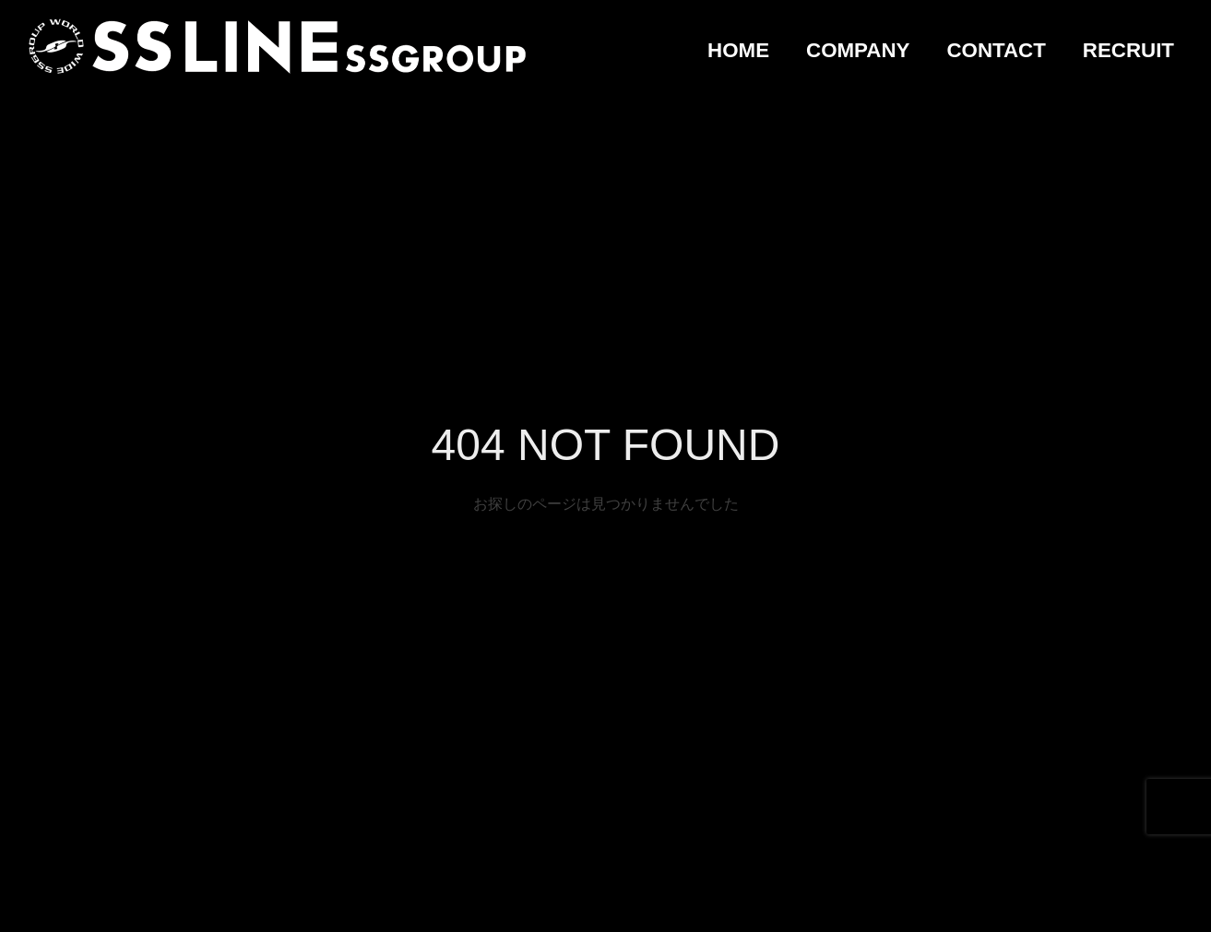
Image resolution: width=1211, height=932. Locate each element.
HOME (738, 50)
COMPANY (857, 50)
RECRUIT (1128, 50)
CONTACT (995, 50)
